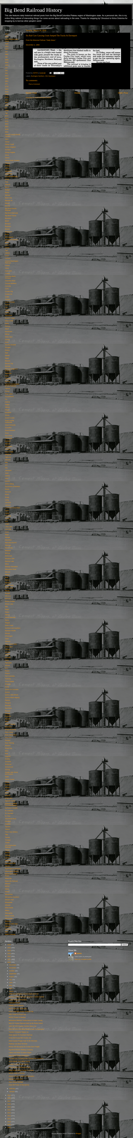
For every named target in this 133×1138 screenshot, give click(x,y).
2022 (9, 956)
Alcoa (7, 155)
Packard (8, 657)
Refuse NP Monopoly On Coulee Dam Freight (24, 1047)
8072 (6, 116)
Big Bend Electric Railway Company (21, 1050)
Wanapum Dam (10, 863)
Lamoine (8, 502)
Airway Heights (10, 152)
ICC (6, 465)
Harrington (8, 446)
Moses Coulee (10, 601)
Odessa (7, 641)
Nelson (7, 615)
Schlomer (8, 764)
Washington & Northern (13, 868)
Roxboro (8, 745)
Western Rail (9, 900)
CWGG (7, 310)
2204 (6, 44)
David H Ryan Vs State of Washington (21, 1076)
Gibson (7, 407)
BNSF (7, 221)
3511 (6, 76)
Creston (7, 299)
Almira (7, 158)
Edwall (7, 355)
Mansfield (8, 540)
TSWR (7, 843)
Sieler (7, 790)
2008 (9, 1127)
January (12, 1091)
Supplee (8, 824)
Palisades (8, 663)
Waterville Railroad (11, 881)
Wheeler (8, 905)
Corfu (7, 289)
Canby (7, 248)
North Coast (9, 625)
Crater (7, 297)
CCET (7, 256)
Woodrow (8, 929)
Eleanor (7, 361)
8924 (6, 124)
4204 (6, 97)
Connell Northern (10, 283)
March (11, 991)
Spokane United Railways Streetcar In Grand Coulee (26, 997)
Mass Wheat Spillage (16, 1082)
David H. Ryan (10, 318)
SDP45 (79, 953)
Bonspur (8, 224)
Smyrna (7, 795)
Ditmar (7, 334)
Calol (7, 245)
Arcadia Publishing (11, 176)
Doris (7, 342)
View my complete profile (83, 959)
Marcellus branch (11, 542)
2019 (9, 1095)
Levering (8, 516)
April (11, 988)
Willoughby (8, 913)
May (10, 985)
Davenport (51, 76)
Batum (7, 203)
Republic (8, 716)
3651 (6, 81)
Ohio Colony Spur (11, 644)
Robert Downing (10, 729)
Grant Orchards (10, 425)
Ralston (7, 700)
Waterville (8, 878)
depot (7, 329)
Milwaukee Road (10, 569)
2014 (9, 1110)
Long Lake (8, 526)
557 (6, 108)
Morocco (8, 596)
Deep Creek (9, 321)
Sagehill (7, 756)
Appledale (8, 171)
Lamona (8, 505)
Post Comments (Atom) (43, 97)
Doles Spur (9, 337)
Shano (7, 787)
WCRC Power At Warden (17, 1017)
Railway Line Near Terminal (18, 1044)
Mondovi (8, 583)
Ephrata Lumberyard (16, 1079)
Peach (7, 671)
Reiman (7, 711)
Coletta (7, 273)
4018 (6, 92)
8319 (6, 118)
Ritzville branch (10, 724)
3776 (6, 86)
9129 (6, 129)
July (10, 979)
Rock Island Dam (11, 735)
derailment (8, 331)
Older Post (123, 93)
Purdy (7, 687)
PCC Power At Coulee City (18, 1008)
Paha (7, 660)
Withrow (8, 926)
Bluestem (8, 218)
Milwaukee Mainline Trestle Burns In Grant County (25, 1020)
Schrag (7, 769)
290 (6, 57)
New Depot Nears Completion (19, 1055)
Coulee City (9, 291)
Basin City (8, 198)
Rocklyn (7, 740)
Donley (7, 339)
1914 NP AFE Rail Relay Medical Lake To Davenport (26, 1029)
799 (6, 113)
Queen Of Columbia (11, 689)
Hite (6, 462)
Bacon (7, 187)
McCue (7, 553)
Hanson (7, 444)
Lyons (7, 532)
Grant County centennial (9, 421)
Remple (7, 713)
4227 (6, 102)
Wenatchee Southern (12, 897)
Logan (7, 524)
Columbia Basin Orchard (10, 277)
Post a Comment (34, 84)
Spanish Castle (10, 801)
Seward (7, 785)
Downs (7, 350)
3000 (6, 60)
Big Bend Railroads (11, 213)
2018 (9, 1098)
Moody (7, 590)
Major (7, 534)
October (12, 971)
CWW (7, 313)
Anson (7, 168)
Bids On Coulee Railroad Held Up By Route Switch (26, 1023)
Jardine (7, 476)
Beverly (7, 206)
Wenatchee (9, 894)
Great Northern (10, 430)
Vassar (7, 850)
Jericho (7, 481)
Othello (7, 655)
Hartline (7, 449)
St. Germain (9, 813)
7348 (6, 110)
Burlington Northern (37, 76)
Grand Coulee (9, 418)
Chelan (7, 265)
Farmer (7, 381)
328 (6, 70)
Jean (6, 478)
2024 (9, 950)
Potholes (8, 679)
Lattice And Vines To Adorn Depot (20, 1052)
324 (6, 68)
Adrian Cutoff (9, 144)
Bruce (7, 234)
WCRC (7, 886)
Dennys (7, 326)
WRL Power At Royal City (17, 1014)
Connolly (8, 286)
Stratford (8, 821)
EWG (7, 376)
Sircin (7, 793)
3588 (6, 78)
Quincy (7, 692)
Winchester (9, 918)
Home (77, 93)
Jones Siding (9, 484)
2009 (9, 1124)
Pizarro (7, 673)
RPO (6, 751)
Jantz (7, 473)
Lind (6, 521)
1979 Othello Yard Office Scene (19, 1061)
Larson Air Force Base (12, 508)
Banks (7, 192)
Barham (7, 195)
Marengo (8, 545)
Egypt (7, 358)
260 (6, 52)
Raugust (8, 703)
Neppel (7, 623)
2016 (9, 1104)
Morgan (7, 593)
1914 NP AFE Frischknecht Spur (20, 1067)
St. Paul (7, 816)
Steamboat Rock (10, 819)
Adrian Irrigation (10, 147)
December (13, 965)
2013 (9, 1113)
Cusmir (7, 305)
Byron (7, 242)
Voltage (7, 855)
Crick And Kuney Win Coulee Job (20, 1038)
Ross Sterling (9, 743)
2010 (9, 1121)
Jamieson (8, 470)
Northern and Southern (12, 628)
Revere (7, 719)
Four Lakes (9, 394)
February (12, 1088)
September (13, 974)
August (11, 976)
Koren (7, 494)
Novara (7, 633)
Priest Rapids (9, 681)
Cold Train (8, 271)
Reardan (8, 705)
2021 (9, 959)
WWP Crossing (10, 934)
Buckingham (9, 237)
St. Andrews (9, 810)
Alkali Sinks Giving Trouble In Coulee (21, 1070)
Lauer (7, 510)
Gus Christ (8, 436)
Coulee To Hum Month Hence (19, 1064)
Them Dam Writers (11, 832)
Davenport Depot (14, 1003)
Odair (7, 639)
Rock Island (9, 732)
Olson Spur (9, 647)
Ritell (6, 721)
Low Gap (8, 529)
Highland (8, 454)
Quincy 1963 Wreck (11, 695)
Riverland (8, 727)
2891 (6, 54)
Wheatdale (8, 902)
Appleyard (8, 174)
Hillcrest (7, 460)
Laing (7, 500)
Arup (6, 182)
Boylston (8, 226)
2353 (6, 46)
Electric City (9, 363)
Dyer (6, 353)
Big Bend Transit (10, 215)
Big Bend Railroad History (33, 10)
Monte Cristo (9, 585)
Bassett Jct (8, 200)
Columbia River (10, 281)
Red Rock (8, 708)
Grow (7, 433)
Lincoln (7, 518)
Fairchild (8, 379)
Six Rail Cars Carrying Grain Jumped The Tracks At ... (27, 1058)
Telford (7, 829)
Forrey (7, 391)
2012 (9, 1116)
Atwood (7, 184)
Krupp (7, 497)
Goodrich (8, 412)
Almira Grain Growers (12, 160)
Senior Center (9, 779)
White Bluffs (9, 908)
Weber (7, 892)
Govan (7, 415)
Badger (7, 190)
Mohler (7, 574)
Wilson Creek (9, 916)
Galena (7, 402)
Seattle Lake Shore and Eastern (11, 773)
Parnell (7, 665)
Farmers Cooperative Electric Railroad (12, 385)
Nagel (7, 609)
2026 (9, 945)
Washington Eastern (12, 871)
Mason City (9, 548)
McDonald (8, 556)
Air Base (8, 150)
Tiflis (6, 834)
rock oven (8, 737)
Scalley (7, 759)
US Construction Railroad (10, 846)
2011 (9, 1118)
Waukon (8, 883)
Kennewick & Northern (12, 486)
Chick (7, 268)
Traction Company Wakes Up (18, 1032)
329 (6, 73)
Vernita (7, 852)
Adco (7, 139)
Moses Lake (9, 604)
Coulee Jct (8, 294)
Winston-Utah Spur (11, 924)
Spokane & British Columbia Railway (11, 804)
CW (46, 76)
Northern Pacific (10, 630)
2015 (9, 1107)
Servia (7, 782)
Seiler (7, 777)
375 (6, 84)
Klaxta (7, 489)
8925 (6, 126)
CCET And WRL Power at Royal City (21, 1011)
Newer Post (31, 93)
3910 (6, 89)
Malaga (7, 537)
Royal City (8, 748)
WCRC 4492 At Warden (17, 1073)
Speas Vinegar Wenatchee (18, 1000)
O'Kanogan (9, 636)
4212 (6, 100)
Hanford (7, 441)
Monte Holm (9, 588)
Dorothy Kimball (10, 345)
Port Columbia (10, 676)
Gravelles (8, 428)
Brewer (7, 229)
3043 (6, 65)
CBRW (7, 253)
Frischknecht (9, 396)
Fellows (7, 388)
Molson (7, 580)
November (13, 968)
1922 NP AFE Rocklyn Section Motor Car (22, 1026)
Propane (8, 684)
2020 (9, 962)
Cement (7, 258)
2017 (9, 1101)
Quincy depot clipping (12, 697)
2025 (9, 948)
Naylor (7, 612)
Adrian (7, 142)
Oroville (7, 652)
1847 (6, 36)
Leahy (7, 513)
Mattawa (8, 550)
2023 (9, 953)
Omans (7, 649)
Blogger (78, 1133)
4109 (6, 94)
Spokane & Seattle (11, 808)
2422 (6, 49)
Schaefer (8, 761)
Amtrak (7, 166)
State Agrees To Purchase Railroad (20, 1035)
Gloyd (7, 410)
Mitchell (7, 572)
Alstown (7, 163)
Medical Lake (9, 561)
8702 (6, 121)
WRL (6, 932)
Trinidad (7, 840)
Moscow (8, 598)
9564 (6, 132)
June (11, 982)
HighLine (8, 457)
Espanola (8, 373)
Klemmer (8, 492)
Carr (6, 250)
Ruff (6, 753)
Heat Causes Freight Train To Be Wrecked (23, 1041)
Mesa (7, 564)
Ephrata (7, 366)
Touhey (7, 837)
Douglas (8, 347)
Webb (7, 889)
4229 (6, 105)
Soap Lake (8, 798)
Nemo (7, 620)
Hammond (8, 438)
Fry (6, 399)
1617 (6, 34)
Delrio (7, 323)
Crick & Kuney (10, 302)
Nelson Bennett (10, 617)
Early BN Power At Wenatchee (19, 1085)
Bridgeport (8, 232)
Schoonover (9, 767)
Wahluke (8, 860)
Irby (6, 468)
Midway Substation (11, 566)
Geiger (7, 404)
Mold (6, 577)
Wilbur (7, 910)
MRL (6, 606)
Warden (7, 866)
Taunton (7, 826)
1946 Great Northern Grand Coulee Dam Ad (23, 994)
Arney (7, 179)
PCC (6, 668)
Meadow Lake (9, 558)
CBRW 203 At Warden (16, 1005)
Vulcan (7, 858)
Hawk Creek (9, 452)
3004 (6, 62)
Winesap (8, 921)
